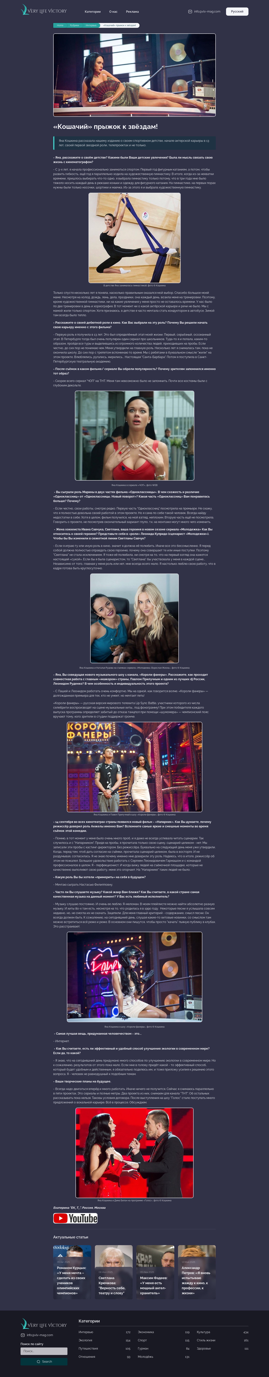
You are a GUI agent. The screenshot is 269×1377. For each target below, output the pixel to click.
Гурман (163, 1348)
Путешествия (104, 1348)
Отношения (104, 1357)
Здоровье (222, 1348)
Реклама (132, 11)
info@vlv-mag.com (37, 1335)
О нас (113, 11)
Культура (222, 1332)
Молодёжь (163, 1357)
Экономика (163, 1332)
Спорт (163, 1340)
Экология (104, 1340)
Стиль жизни (222, 1340)
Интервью (104, 1332)
